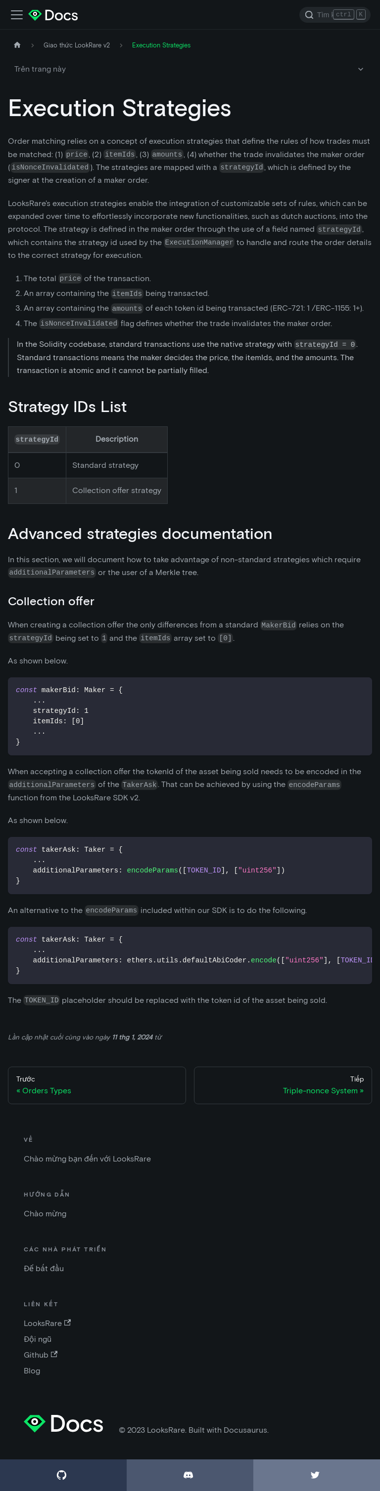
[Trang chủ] (17, 45)
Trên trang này (40, 69)
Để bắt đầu (44, 1268)
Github (40, 1355)
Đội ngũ (37, 1339)
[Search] (335, 15)
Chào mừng (45, 1213)
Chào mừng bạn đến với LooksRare (87, 1158)
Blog (32, 1370)
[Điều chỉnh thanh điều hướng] (16, 14)
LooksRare (47, 1323)
